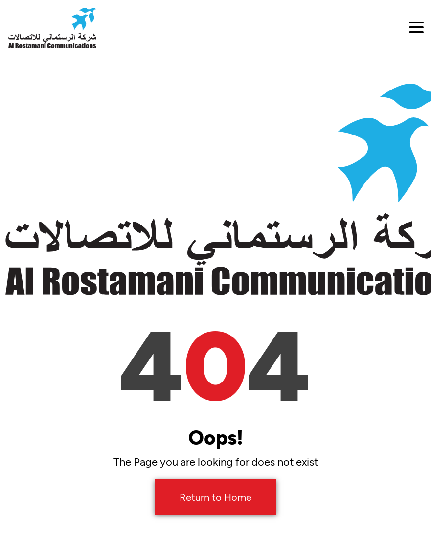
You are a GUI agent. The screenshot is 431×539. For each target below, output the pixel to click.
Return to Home (215, 497)
